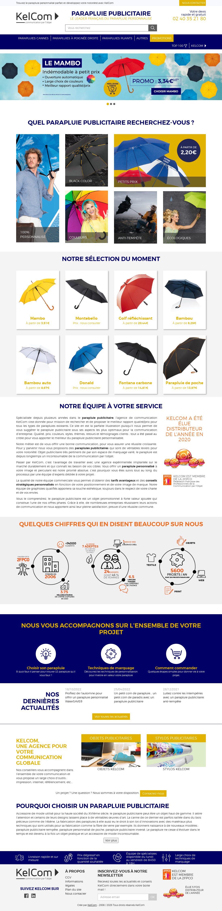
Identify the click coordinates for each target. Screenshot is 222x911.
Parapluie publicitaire (111, 13)
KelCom (199, 45)
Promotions (162, 38)
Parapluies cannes (33, 38)
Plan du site (73, 889)
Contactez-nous (153, 793)
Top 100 (179, 45)
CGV (68, 877)
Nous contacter (193, 2)
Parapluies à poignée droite (75, 38)
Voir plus (111, 840)
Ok (153, 897)
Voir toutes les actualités (111, 716)
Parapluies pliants (117, 38)
